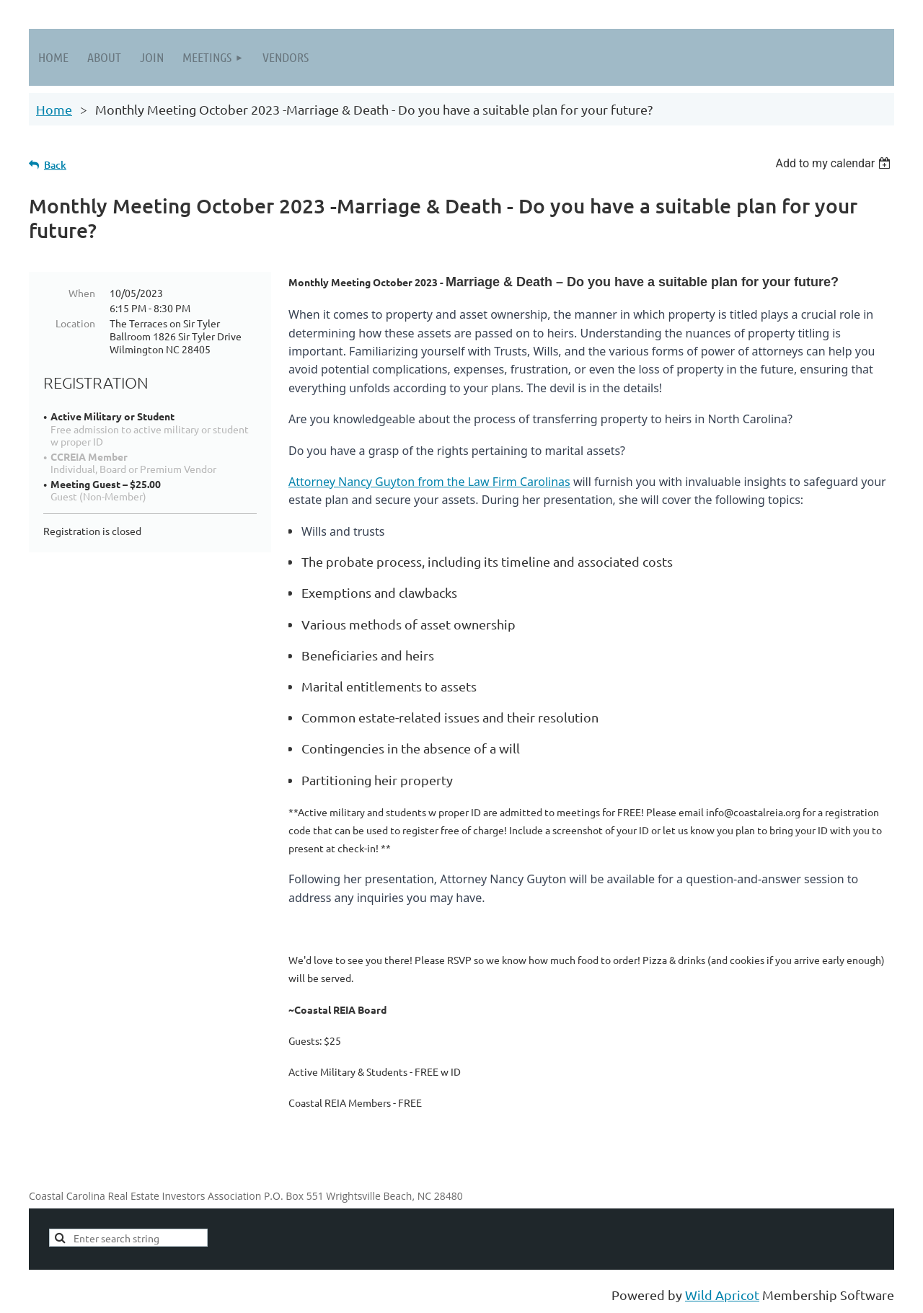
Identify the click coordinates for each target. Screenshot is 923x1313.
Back (55, 165)
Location (75, 323)
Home (54, 109)
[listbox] (834, 163)
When (82, 292)
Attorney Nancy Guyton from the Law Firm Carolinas (429, 482)
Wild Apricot (722, 1294)
